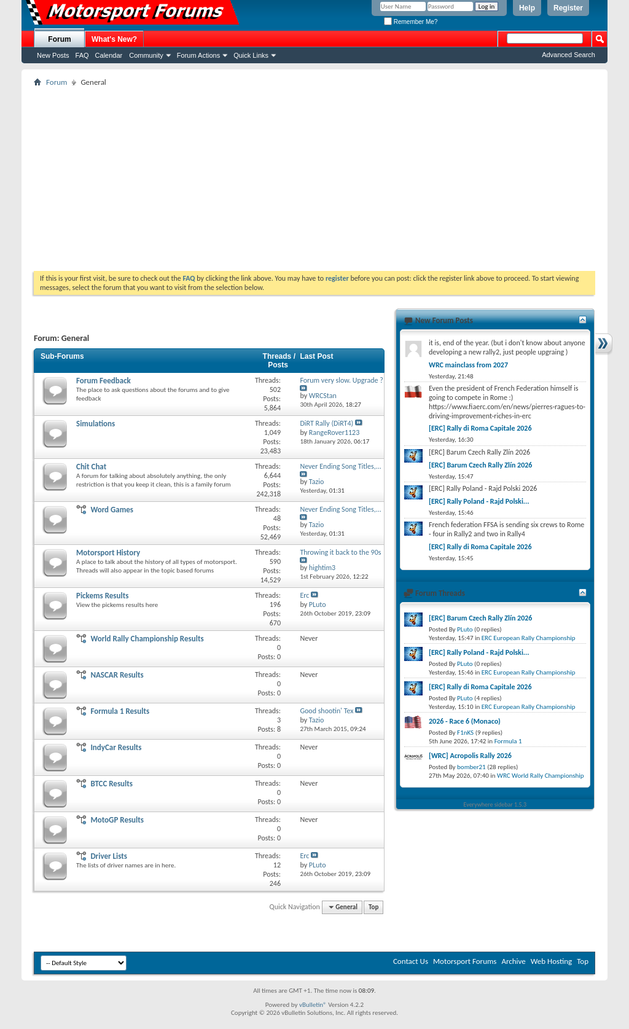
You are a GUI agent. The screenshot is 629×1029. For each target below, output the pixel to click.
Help (527, 8)
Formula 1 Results (119, 711)
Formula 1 (508, 741)
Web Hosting (551, 961)
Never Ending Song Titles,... (340, 466)
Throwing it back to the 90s (340, 552)
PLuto (464, 629)
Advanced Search (568, 54)
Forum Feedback (103, 380)
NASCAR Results (116, 674)
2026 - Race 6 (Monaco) (465, 721)
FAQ (82, 55)
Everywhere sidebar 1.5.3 (495, 804)
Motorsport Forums (464, 961)
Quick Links (250, 55)
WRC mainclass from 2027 (468, 365)
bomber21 (471, 767)
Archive (513, 961)
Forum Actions (198, 55)
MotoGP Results (117, 819)
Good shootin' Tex (326, 710)
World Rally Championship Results (146, 638)
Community (146, 55)
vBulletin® (313, 1005)
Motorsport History (108, 552)
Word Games (111, 509)
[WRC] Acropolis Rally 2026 (470, 755)
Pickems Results (102, 595)
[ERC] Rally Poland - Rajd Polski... (479, 501)
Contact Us (410, 961)
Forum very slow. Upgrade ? (341, 380)
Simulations (95, 423)
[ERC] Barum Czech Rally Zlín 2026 (480, 465)
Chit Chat (91, 466)
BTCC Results (111, 783)
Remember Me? (410, 21)
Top (373, 907)
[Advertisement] (314, 179)
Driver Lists (108, 856)
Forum (59, 39)
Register (568, 8)
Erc (304, 595)
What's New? (114, 39)
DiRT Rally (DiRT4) (326, 423)
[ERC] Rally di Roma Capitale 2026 (480, 428)
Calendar (109, 55)
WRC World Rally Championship (540, 776)
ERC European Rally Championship (529, 638)
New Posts (53, 55)
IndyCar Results (115, 747)
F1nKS (465, 733)
